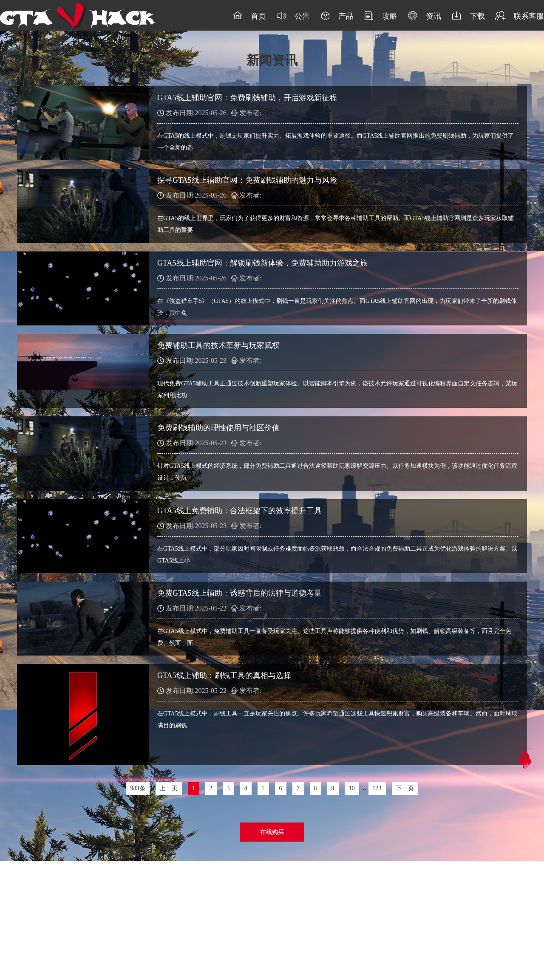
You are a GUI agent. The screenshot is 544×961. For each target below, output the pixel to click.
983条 (137, 788)
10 (352, 788)
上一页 (169, 788)
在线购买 (272, 832)
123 (377, 788)
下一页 (405, 788)
